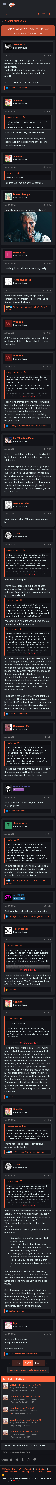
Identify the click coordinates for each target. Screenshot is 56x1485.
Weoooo (18, 321)
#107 (49, 333)
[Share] (45, 55)
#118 (50, 1120)
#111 (50, 544)
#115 (50, 906)
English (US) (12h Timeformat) (17, 1469)
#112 (50, 737)
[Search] (7, 14)
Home (48, 1472)
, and (29, 916)
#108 (49, 366)
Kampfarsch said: (14, 372)
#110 (50, 514)
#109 (49, 449)
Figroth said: (12, 629)
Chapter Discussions (29, 1387)
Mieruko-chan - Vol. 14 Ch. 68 (24, 1431)
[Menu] (4, 5)
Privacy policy (27, 1472)
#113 (50, 797)
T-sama (17, 533)
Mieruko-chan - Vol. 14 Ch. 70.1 (25, 1384)
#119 (50, 1175)
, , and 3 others (28, 1152)
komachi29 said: (14, 117)
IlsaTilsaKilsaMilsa (23, 438)
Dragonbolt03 (21, 725)
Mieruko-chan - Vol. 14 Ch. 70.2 (25, 1396)
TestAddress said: (14, 1126)
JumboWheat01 (22, 279)
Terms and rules (9, 1472)
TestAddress (21, 928)
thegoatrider (20, 823)
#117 (50, 1013)
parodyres (19, 252)
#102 (49, 111)
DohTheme (22, 1481)
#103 (49, 167)
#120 (49, 1334)
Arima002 (19, 44)
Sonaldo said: (12, 600)
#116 (50, 940)
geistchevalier (21, 503)
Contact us (40, 1469)
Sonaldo (18, 100)
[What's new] (49, 14)
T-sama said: (12, 1018)
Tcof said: (11, 743)
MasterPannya (21, 194)
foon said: (11, 173)
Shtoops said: (12, 945)
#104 (49, 205)
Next (39, 1363)
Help (40, 1472)
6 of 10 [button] (28, 1363)
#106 (49, 290)
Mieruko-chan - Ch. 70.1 (21, 1408)
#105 (49, 263)
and (18, 87)
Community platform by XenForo (26, 1478)
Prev (17, 1363)
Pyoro (16, 1323)
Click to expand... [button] (28, 396)
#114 (50, 834)
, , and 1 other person (28, 426)
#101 (50, 55)
